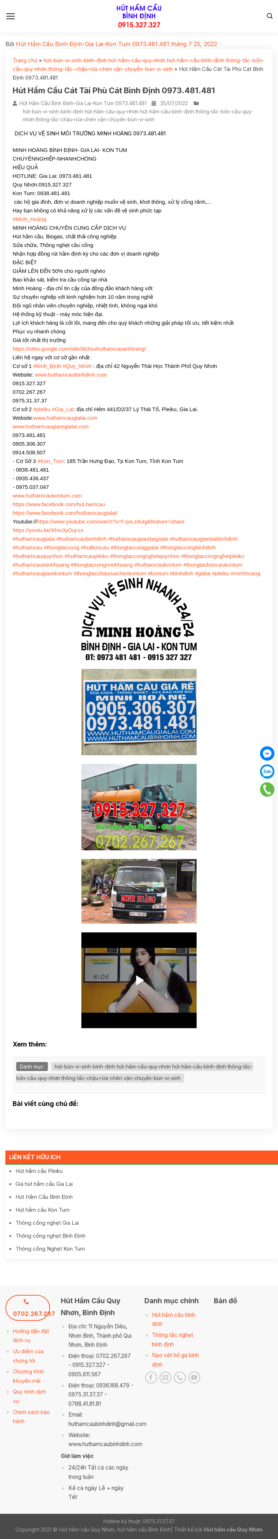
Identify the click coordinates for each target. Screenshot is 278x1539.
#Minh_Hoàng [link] (29, 219)
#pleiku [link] (41, 409)
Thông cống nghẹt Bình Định (50, 1235)
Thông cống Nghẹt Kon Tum (50, 1248)
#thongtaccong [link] (61, 547)
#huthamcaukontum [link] (158, 565)
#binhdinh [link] (181, 573)
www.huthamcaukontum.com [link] (47, 495)
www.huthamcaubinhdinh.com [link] (71, 375)
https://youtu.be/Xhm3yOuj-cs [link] (48, 530)
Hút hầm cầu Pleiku (39, 1170)
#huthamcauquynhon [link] (38, 556)
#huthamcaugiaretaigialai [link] (138, 539)
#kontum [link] (158, 573)
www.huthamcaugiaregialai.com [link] (51, 426)
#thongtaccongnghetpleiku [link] (212, 556)
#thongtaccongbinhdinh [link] (188, 547)
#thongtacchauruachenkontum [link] (109, 573)
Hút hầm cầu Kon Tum (42, 1209)
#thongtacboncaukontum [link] (212, 565)
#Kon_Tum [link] (50, 461)
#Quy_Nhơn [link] (77, 366)
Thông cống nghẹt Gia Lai (47, 1222)
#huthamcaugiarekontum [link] (42, 573)
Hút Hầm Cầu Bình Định (44, 1196)
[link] (59, 504)
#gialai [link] (202, 573)
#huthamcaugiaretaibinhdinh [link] (203, 539)
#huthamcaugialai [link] (34, 539)
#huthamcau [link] (27, 547)
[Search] (270, 16)
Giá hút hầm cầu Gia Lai (44, 1183)
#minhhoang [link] (245, 573)
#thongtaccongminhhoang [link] (102, 565)
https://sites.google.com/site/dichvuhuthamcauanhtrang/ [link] (79, 349)
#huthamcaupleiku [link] (86, 556)
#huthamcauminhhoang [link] (41, 565)
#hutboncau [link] (95, 547)
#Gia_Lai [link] (62, 409)
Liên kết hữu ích (34, 1157)
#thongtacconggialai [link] (134, 547)
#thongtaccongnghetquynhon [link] (145, 556)
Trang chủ (25, 60)
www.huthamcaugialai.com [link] (65, 418)
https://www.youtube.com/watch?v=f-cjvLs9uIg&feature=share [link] (110, 521)
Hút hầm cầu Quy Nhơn (233, 1529)
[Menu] (10, 16)
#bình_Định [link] (47, 366)
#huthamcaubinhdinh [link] (82, 539)
